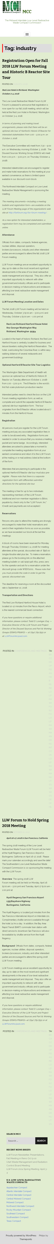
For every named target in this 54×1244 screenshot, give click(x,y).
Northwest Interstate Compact (20, 1206)
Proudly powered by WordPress (21, 1235)
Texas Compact (13, 1221)
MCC (27, 11)
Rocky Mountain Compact (18, 1210)
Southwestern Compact (17, 1217)
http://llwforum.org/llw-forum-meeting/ (27, 212)
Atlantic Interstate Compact (18, 1191)
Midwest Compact (14, 1202)
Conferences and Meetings (31, 651)
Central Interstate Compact (18, 1195)
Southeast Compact (15, 1213)
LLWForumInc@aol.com (16, 636)
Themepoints (26, 1239)
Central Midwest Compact (18, 1199)
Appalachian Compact (16, 1187)
